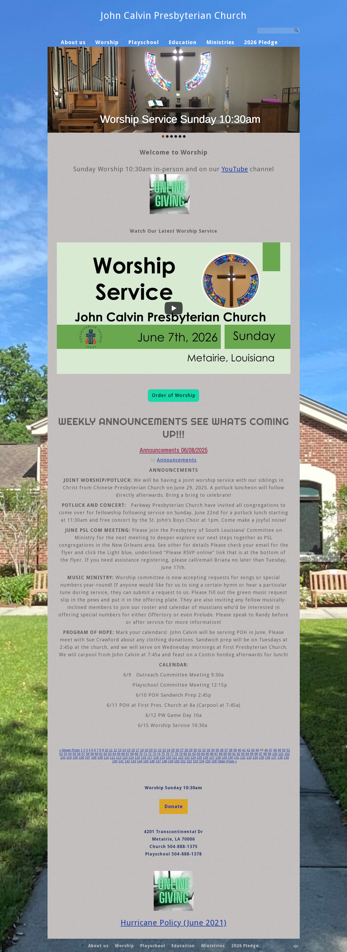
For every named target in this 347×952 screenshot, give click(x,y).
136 (267, 757)
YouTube (235, 169)
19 (146, 750)
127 (212, 757)
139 (286, 757)
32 (204, 750)
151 (183, 761)
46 (266, 750)
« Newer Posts (69, 750)
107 (87, 757)
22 (159, 750)
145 (145, 761)
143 (133, 761)
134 (255, 757)
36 (222, 750)
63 (110, 754)
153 (195, 761)
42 (248, 750)
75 (163, 754)
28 (186, 750)
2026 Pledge (261, 42)
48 (275, 750)
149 (170, 761)
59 (92, 754)
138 (280, 757)
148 (164, 761)
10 (106, 750)
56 (78, 754)
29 (190, 750)
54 (70, 754)
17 (137, 750)
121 (174, 757)
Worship (107, 42)
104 (69, 757)
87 (216, 754)
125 (199, 757)
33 (208, 750)
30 (195, 750)
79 (180, 754)
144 (139, 761)
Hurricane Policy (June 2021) (173, 922)
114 (131, 757)
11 (111, 750)
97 (260, 754)
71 (145, 754)
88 (220, 754)
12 (115, 750)
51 (288, 750)
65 (118, 754)
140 (114, 761)
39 (235, 750)
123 (187, 757)
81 (189, 754)
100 (274, 754)
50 (283, 750)
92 (238, 754)
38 (230, 750)
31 (199, 750)
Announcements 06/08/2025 (174, 450)
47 (270, 750)
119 (162, 757)
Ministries (220, 42)
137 (273, 757)
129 (224, 757)
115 (137, 757)
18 (142, 750)
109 (100, 757)
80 (185, 754)
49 (279, 750)
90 (229, 754)
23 (164, 750)
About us (73, 42)
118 (155, 757)
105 (75, 757)
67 (127, 754)
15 (128, 750)
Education (183, 42)
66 (123, 754)
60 (96, 754)
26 (177, 750)
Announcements (176, 460)
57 (83, 754)
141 (121, 761)
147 (158, 761)
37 (226, 750)
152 (189, 761)
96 (256, 754)
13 (119, 750)
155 (208, 761)
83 (198, 754)
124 (193, 757)
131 (236, 757)
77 (172, 754)
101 (281, 754)
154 (201, 761)
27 (181, 750)
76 (167, 754)
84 (203, 754)
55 (74, 754)
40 (239, 750)
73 (154, 754)
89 (225, 754)
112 (118, 757)
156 (214, 761)
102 (287, 754)
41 (244, 750)
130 (230, 757)
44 (257, 750)
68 (132, 754)
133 (249, 757)
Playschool (143, 42)
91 (234, 754)
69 (136, 754)
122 (180, 757)
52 (61, 754)
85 (207, 754)
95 (251, 754)
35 (217, 750)
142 (127, 761)
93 (243, 754)
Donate (173, 806)
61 (101, 754)
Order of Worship (173, 395)
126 (205, 757)
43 (252, 750)
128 (218, 757)
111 (112, 757)
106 (81, 757)
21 (155, 750)
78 (176, 754)
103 (63, 757)
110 (106, 757)
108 (94, 757)
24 (168, 750)
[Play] (174, 308)
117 (149, 757)
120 (168, 757)
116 (143, 757)
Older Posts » (227, 761)
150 (176, 761)
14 (124, 750)
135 (261, 757)
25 (173, 750)
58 (87, 754)
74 (158, 754)
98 (265, 754)
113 (124, 757)
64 (114, 754)
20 (150, 750)
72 (149, 754)
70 (141, 754)
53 (65, 754)
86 (211, 754)
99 (269, 754)
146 (152, 761)
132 (243, 757)
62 (105, 754)
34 (213, 750)
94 (247, 754)
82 (194, 754)
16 (133, 750)
